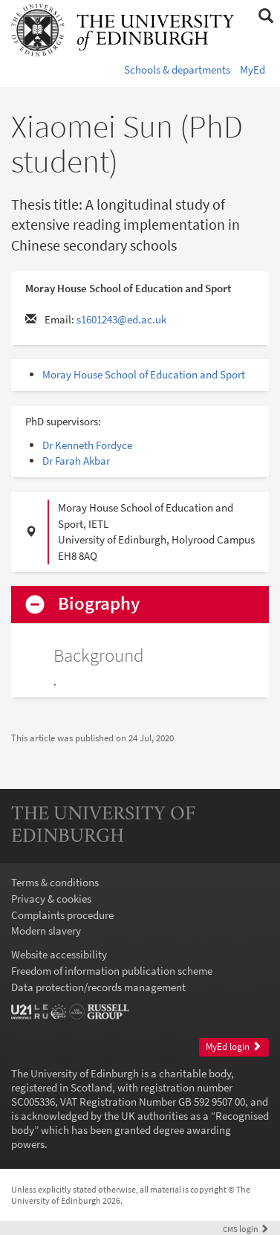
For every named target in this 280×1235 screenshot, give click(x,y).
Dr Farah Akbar (76, 461)
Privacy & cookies (51, 898)
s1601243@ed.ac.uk (121, 319)
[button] (265, 16)
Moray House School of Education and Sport (143, 374)
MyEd (252, 69)
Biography (99, 604)
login (246, 1228)
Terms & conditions (55, 882)
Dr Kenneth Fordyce (87, 445)
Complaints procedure (62, 915)
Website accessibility (59, 954)
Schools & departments (177, 69)
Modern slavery (46, 930)
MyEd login (233, 1046)
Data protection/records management (98, 987)
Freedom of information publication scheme (111, 971)
